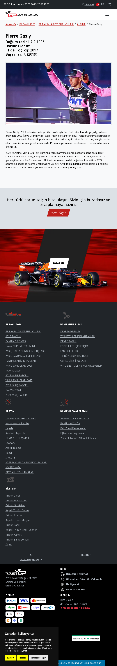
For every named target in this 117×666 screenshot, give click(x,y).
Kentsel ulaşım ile (15, 433)
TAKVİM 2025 (13, 370)
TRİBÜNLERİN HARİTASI (74, 356)
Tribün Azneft (13, 534)
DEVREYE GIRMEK (70, 331)
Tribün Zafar (12, 495)
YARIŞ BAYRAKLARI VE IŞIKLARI (23, 356)
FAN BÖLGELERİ (69, 351)
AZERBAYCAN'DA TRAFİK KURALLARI (26, 462)
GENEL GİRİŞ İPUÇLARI (73, 360)
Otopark (10, 443)
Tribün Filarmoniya (16, 500)
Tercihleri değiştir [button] (38, 658)
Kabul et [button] (10, 658)
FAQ (31, 555)
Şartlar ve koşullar (15, 582)
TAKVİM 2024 (13, 390)
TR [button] (100, 4)
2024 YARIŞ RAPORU (16, 385)
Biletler (85, 555)
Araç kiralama (13, 447)
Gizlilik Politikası (14, 585)
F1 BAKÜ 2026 (27, 24)
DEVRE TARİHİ (68, 341)
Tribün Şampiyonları (17, 539)
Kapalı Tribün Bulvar (17, 510)
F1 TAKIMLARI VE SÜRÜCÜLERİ (56, 24)
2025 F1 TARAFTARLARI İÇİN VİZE (79, 438)
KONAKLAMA (13, 467)
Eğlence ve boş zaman (72, 433)
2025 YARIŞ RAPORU (16, 375)
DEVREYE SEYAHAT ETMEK (20, 418)
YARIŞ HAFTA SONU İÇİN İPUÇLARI (25, 351)
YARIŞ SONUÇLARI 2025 (18, 380)
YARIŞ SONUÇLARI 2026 (18, 365)
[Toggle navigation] (107, 14)
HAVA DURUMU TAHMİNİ (20, 346)
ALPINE (81, 24)
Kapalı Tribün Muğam (17, 520)
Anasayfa (10, 24)
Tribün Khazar (13, 515)
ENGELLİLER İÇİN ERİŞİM (74, 346)
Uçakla (9, 428)
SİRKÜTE (10, 457)
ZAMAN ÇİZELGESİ (15, 341)
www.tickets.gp (31, 560)
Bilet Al (58, 263)
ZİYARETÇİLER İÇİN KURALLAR (77, 336)
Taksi (8, 452)
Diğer (8, 544)
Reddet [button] (23, 658)
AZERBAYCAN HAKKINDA (74, 418)
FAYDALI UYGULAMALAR (19, 472)
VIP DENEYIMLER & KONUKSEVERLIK (81, 365)
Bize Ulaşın (58, 213)
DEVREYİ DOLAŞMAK (17, 438)
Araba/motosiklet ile (17, 423)
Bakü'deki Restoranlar (73, 428)
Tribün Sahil (12, 525)
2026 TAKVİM (13, 336)
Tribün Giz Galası (15, 505)
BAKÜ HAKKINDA (70, 423)
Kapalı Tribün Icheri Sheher (21, 529)
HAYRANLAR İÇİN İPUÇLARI (20, 360)
